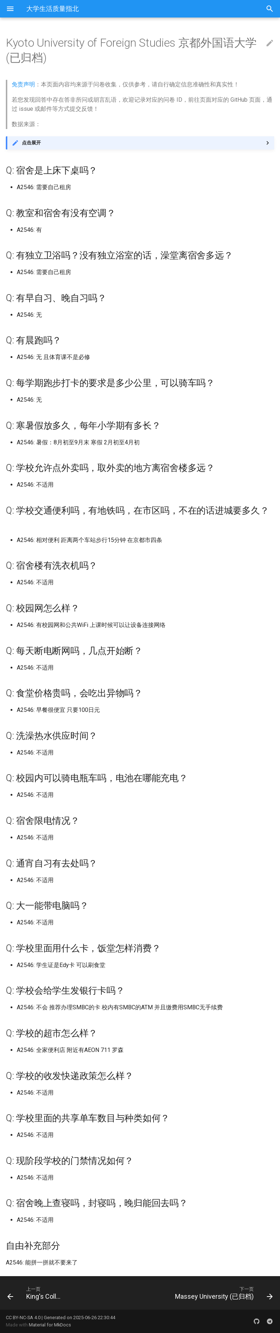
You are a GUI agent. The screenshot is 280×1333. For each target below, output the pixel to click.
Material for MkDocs (50, 1325)
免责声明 (23, 84)
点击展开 (31, 142)
